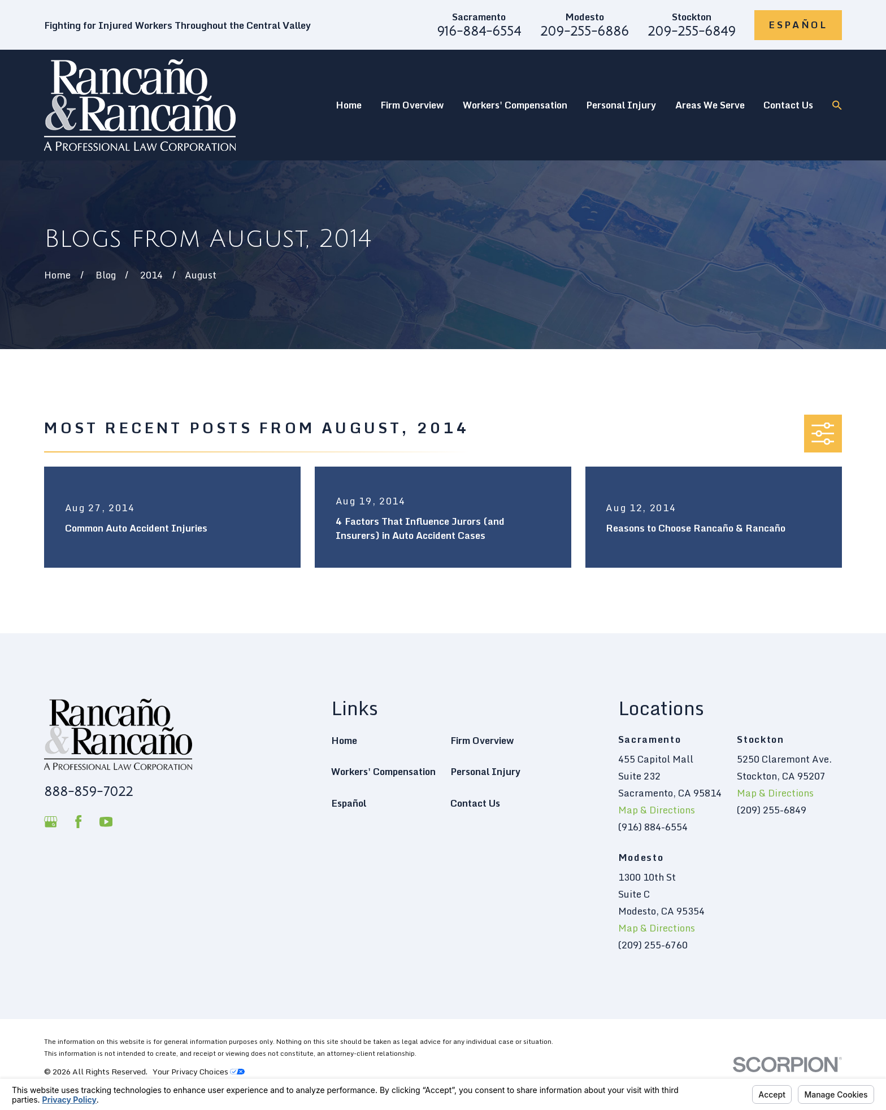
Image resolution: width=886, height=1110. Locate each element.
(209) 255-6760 (653, 944)
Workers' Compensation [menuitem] (515, 104)
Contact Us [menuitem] (788, 104)
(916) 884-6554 (653, 826)
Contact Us (475, 803)
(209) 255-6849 (771, 809)
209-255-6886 (584, 31)
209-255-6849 (692, 31)
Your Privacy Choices (199, 1071)
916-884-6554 (479, 31)
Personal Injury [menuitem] (621, 104)
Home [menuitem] (349, 104)
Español (797, 24)
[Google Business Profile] (50, 821)
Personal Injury (485, 771)
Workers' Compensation (383, 771)
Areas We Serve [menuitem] (710, 104)
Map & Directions (656, 809)
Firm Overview (482, 740)
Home (344, 740)
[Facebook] (78, 821)
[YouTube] (105, 821)
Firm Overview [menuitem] (412, 104)
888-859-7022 (88, 792)
